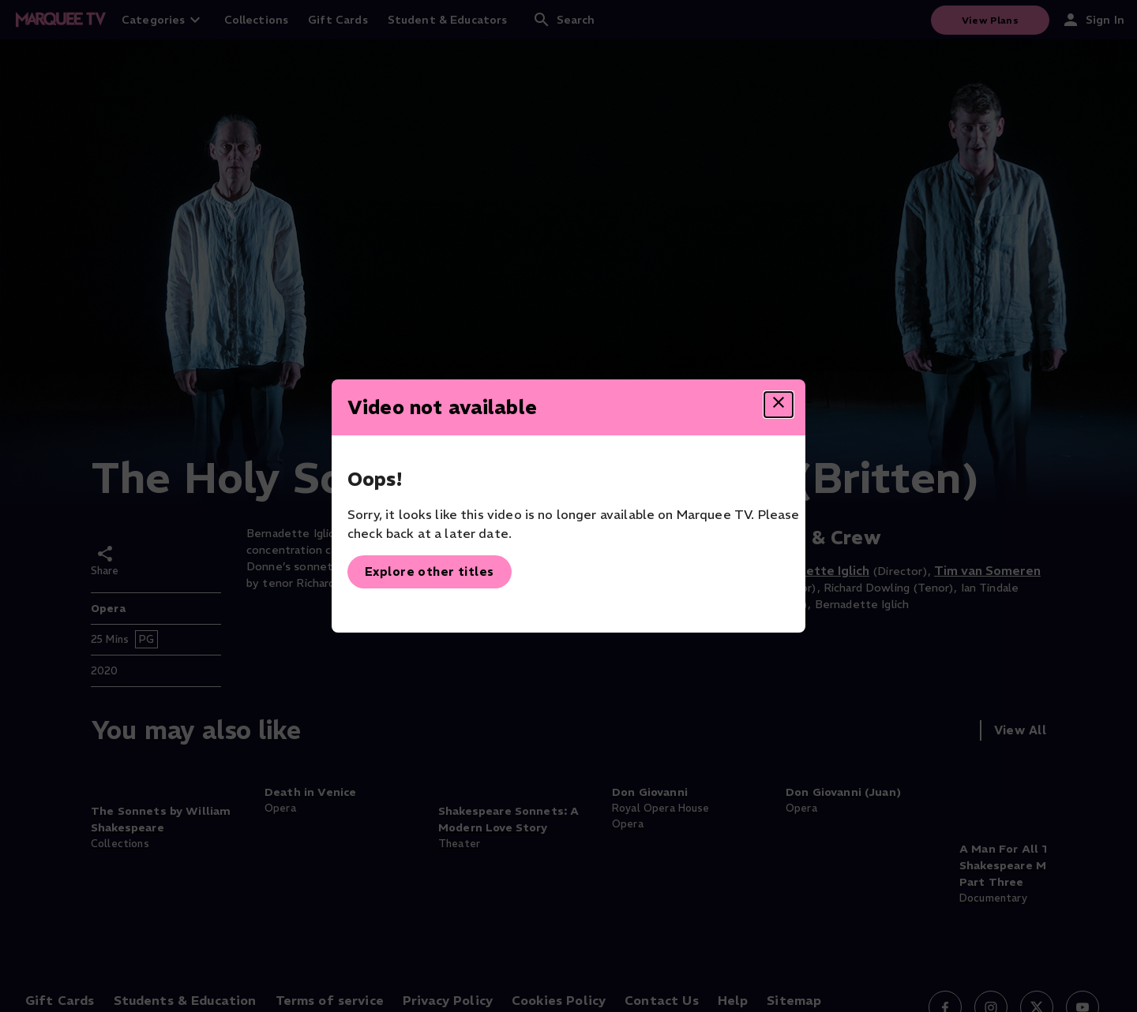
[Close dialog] (778, 404)
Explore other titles (429, 571)
